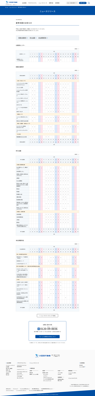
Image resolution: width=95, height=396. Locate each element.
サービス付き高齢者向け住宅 (48, 379)
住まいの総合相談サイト (72, 3)
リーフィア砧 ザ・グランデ (22, 98)
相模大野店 (19, 197)
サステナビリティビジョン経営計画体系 (21, 366)
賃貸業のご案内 (45, 372)
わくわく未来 (19, 373)
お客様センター (20, 59)
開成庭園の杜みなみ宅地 (22, 136)
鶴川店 (18, 188)
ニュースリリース (13, 7)
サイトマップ (15, 388)
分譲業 (31, 370)
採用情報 (82, 363)
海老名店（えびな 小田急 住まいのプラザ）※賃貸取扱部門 (22, 204)
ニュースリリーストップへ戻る (47, 315)
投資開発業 (60, 377)
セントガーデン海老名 (21, 126)
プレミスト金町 (20, 87)
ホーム (6, 7)
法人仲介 (59, 374)
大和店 (18, 219)
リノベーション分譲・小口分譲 (72, 373)
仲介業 (59, 370)
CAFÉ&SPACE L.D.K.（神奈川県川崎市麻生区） (22, 297)
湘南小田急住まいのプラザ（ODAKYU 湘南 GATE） (22, 225)
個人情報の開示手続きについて (47, 388)
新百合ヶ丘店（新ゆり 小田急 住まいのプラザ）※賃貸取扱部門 (22, 185)
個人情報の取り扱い (35, 388)
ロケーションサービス (47, 380)
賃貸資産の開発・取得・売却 (61, 380)
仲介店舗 (33, 38)
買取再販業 (70, 370)
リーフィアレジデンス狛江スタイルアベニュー (22, 84)
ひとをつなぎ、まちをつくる (22, 371)
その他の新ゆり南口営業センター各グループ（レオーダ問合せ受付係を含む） (22, 276)
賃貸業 (43, 370)
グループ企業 (8, 371)
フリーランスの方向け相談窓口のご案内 (36, 390)
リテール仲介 (60, 372)
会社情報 (8, 363)
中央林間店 (19, 214)
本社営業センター (20, 171)
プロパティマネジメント (47, 377)
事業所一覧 (8, 369)
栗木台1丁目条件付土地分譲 (22, 121)
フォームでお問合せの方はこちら (47, 336)
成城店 (18, 178)
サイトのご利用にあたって (25, 388)
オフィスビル (45, 374)
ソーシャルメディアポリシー (21, 390)
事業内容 (32, 368)
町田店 (18, 191)
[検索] (88, 3)
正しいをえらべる (20, 377)
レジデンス (45, 375)
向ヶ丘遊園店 (19, 180)
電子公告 (7, 374)
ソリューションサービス (72, 378)
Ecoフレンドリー (20, 374)
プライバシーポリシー (10, 390)
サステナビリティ (21, 363)
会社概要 (7, 366)
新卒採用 (81, 365)
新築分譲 (31, 372)
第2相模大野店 (20, 199)
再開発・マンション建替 (34, 374)
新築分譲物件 (23, 38)
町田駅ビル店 (19, 194)
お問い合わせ (83, 3)
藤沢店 (18, 222)
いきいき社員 (19, 376)
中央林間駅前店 (20, 217)
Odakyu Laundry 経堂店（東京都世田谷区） (22, 301)
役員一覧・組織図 (9, 368)
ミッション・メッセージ (10, 365)
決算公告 (7, 373)
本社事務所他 (43, 38)
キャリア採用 (82, 366)
